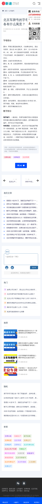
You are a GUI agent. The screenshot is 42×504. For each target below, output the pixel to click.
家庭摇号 (30, 453)
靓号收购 (27, 436)
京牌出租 (7, 157)
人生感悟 (32, 462)
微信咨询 (26, 500)
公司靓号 (11, 11)
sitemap (26, 491)
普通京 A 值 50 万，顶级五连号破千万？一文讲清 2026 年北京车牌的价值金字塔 (21, 402)
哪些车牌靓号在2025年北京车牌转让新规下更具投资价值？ (22, 303)
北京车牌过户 (10, 462)
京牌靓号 (8, 445)
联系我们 (36, 500)
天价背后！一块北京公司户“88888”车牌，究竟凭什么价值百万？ (28, 370)
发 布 (34, 267)
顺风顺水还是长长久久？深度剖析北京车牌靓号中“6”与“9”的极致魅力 (28, 333)
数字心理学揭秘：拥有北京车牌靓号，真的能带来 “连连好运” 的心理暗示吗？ (21, 407)
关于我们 (19, 491)
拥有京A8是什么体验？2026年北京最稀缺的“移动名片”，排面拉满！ (28, 345)
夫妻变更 (21, 453)
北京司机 (34, 489)
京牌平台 (5, 491)
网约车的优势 (10, 453)
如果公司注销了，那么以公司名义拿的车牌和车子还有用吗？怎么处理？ (22, 290)
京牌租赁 (17, 157)
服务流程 (12, 489)
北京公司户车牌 (11, 449)
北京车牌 (26, 157)
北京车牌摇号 (21, 457)
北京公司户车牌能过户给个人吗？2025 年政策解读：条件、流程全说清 (22, 298)
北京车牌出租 (29, 445)
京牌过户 (27, 440)
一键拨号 (16, 500)
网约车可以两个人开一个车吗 (17, 307)
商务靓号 (12, 491)
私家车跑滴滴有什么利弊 (15, 312)
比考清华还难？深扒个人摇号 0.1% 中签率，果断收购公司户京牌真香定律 (21, 398)
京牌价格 (27, 489)
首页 (6, 11)
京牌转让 (17, 445)
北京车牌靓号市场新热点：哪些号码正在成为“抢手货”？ (27, 358)
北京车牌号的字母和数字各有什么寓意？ (21, 294)
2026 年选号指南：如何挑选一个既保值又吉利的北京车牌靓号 (21, 411)
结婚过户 (17, 436)
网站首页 (5, 500)
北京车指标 (22, 462)
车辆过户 (22, 449)
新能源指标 (9, 457)
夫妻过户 (8, 466)
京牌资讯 (5, 489)
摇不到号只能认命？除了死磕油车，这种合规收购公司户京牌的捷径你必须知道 (21, 393)
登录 (7, 252)
